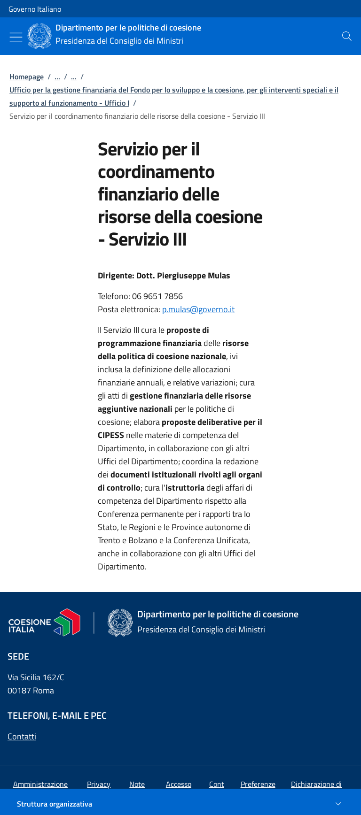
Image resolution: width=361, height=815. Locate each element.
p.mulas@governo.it (198, 309)
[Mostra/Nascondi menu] (16, 37)
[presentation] (347, 36)
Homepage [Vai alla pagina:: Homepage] (26, 76)
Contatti (22, 736)
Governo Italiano (34, 9)
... (57, 76)
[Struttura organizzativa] (180, 803)
